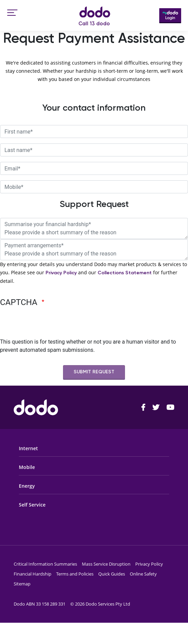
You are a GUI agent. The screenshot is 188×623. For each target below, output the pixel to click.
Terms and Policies (74, 574)
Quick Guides (111, 574)
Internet (28, 448)
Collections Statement (125, 273)
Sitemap (22, 584)
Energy (27, 486)
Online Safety (143, 574)
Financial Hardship (32, 574)
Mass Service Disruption (106, 564)
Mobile (27, 467)
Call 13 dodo (94, 23)
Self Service (32, 504)
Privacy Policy (61, 273)
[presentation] (52, 324)
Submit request (94, 372)
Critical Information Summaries (45, 564)
